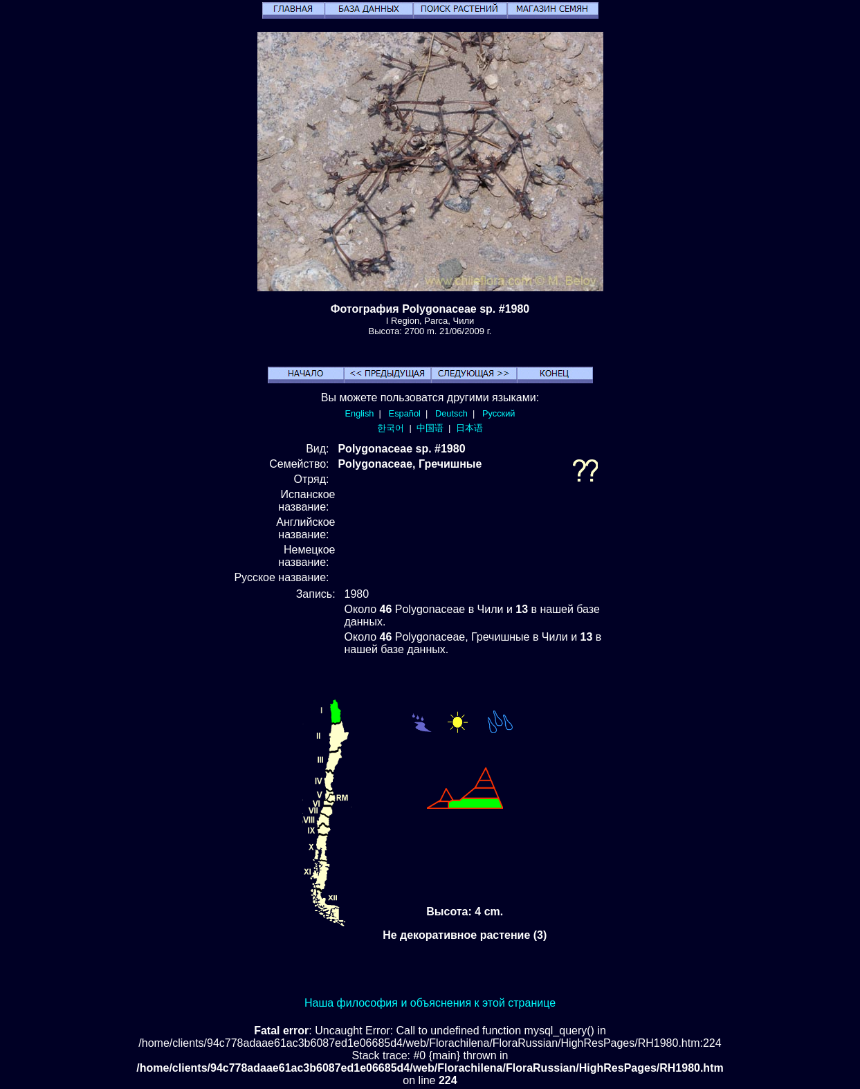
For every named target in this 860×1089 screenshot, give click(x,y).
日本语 (469, 428)
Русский (498, 413)
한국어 (390, 428)
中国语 (430, 428)
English (359, 413)
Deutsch (451, 413)
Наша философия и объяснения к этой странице (430, 1003)
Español (405, 413)
